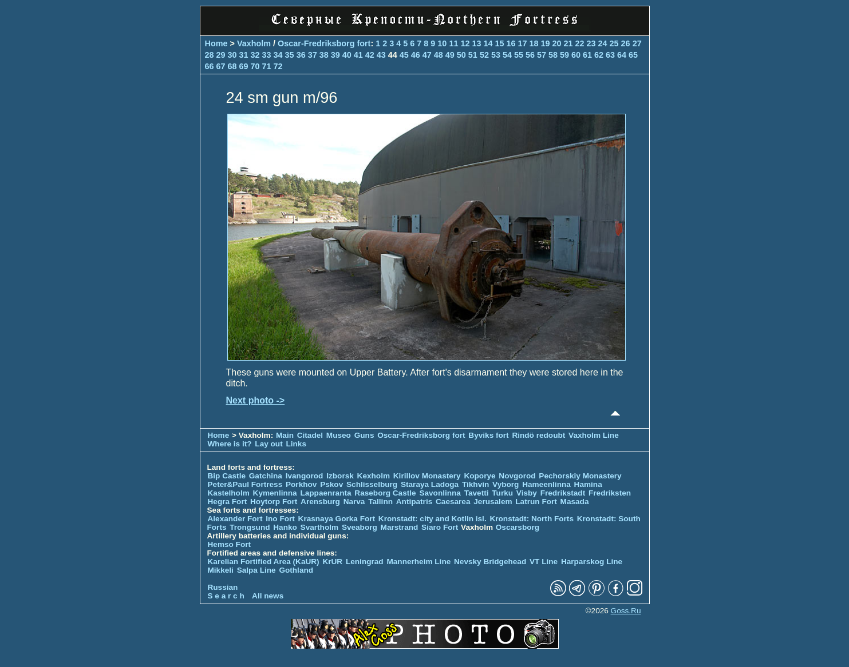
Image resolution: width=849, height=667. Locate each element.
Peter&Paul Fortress (245, 484)
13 (476, 43)
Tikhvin (475, 484)
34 (278, 54)
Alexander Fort (235, 518)
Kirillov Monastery (427, 476)
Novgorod (517, 476)
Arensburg (320, 501)
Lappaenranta (325, 493)
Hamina (588, 484)
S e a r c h (226, 596)
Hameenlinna (546, 484)
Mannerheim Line (418, 561)
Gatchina (265, 476)
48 (438, 54)
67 (221, 66)
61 (587, 54)
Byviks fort (488, 435)
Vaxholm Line (593, 435)
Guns (364, 435)
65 (633, 54)
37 (312, 54)
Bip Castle (227, 476)
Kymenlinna (275, 493)
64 (621, 54)
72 (278, 66)
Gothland (296, 570)
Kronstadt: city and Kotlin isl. (432, 518)
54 (507, 54)
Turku (502, 493)
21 (568, 43)
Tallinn (380, 501)
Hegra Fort (227, 501)
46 (415, 54)
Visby (526, 493)
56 (530, 54)
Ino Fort (280, 518)
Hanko (285, 527)
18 (533, 43)
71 (266, 66)
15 (499, 43)
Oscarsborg (517, 527)
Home (216, 43)
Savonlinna (440, 493)
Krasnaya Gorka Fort (336, 518)
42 (369, 54)
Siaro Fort (439, 527)
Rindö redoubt (538, 435)
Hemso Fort (229, 544)
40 (347, 54)
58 (553, 54)
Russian (223, 587)
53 (495, 54)
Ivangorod (304, 476)
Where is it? (230, 444)
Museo (338, 435)
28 (209, 54)
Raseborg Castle (385, 493)
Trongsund (250, 527)
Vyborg (505, 484)
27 (637, 43)
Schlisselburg (371, 484)
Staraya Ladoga (430, 484)
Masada (574, 501)
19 (545, 43)
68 (232, 66)
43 (381, 54)
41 (358, 54)
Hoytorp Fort (273, 501)
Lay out (268, 444)
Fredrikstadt (563, 493)
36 (301, 54)
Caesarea (453, 501)
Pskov (331, 484)
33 (266, 54)
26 (625, 43)
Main (285, 435)
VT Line (544, 561)
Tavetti (476, 493)
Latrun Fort (536, 501)
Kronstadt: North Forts (532, 518)
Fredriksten (610, 493)
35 (289, 54)
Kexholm (373, 476)
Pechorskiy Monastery (580, 476)
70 (255, 66)
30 (232, 54)
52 (484, 54)
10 (442, 43)
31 (243, 54)
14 (487, 43)
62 (598, 54)
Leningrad (365, 561)
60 (576, 54)
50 (461, 54)
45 (404, 54)
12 (464, 43)
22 (580, 43)
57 (541, 54)
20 (557, 43)
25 (614, 43)
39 (335, 54)
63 (610, 54)
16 (510, 43)
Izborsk (340, 476)
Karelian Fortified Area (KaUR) (263, 561)
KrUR (332, 561)
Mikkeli (221, 570)
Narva (354, 501)
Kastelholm (229, 493)
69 (243, 66)
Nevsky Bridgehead (490, 561)
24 (602, 43)
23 (591, 43)
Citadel (310, 435)
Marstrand (399, 527)
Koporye (479, 476)
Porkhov (301, 484)
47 (427, 54)
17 (522, 43)
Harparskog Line (591, 561)
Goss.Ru (626, 610)
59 (564, 54)
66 (209, 66)
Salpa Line (256, 570)
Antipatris (414, 501)
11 (453, 43)
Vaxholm (254, 43)
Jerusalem (492, 501)
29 (221, 54)
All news (267, 596)
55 (518, 54)
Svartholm (319, 527)
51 (472, 54)
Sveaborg (359, 527)
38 (324, 54)
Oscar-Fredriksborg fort (324, 43)
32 (255, 54)
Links (296, 444)
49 (450, 54)
